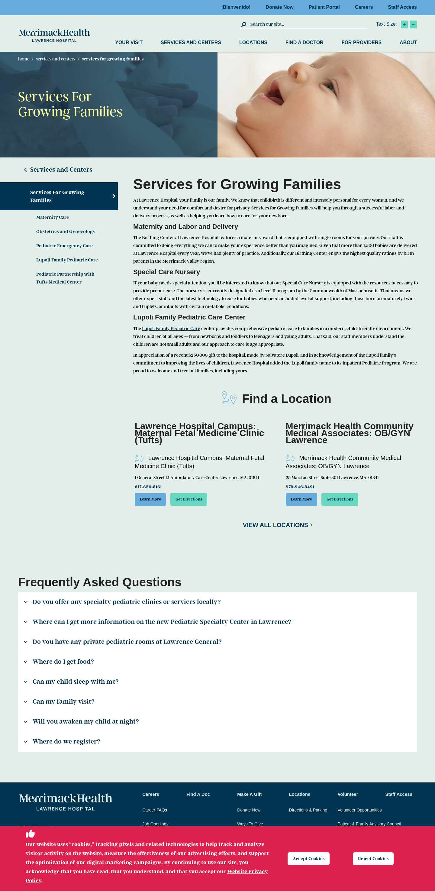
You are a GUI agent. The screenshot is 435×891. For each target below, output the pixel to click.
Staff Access (402, 7)
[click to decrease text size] (413, 24)
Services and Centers (191, 42)
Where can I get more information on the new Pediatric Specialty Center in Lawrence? (157, 623)
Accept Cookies (310, 858)
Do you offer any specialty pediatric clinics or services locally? (122, 603)
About (408, 42)
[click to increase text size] (404, 24)
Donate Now (281, 7)
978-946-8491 (300, 486)
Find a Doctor (304, 42)
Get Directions (198, 500)
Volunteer (347, 796)
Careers (366, 7)
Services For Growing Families (57, 196)
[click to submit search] (244, 24)
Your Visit (129, 42)
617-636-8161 (148, 486)
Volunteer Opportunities (359, 811)
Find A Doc (198, 796)
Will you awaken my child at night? (81, 723)
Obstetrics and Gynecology (65, 231)
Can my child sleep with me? (71, 683)
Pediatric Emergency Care (64, 245)
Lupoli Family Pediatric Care (67, 260)
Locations (253, 42)
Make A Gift (249, 796)
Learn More (153, 500)
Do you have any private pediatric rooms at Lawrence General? (123, 643)
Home (23, 59)
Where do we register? (62, 743)
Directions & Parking (308, 811)
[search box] (307, 24)
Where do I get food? (59, 663)
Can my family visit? (59, 703)
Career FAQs (154, 811)
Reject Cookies (375, 858)
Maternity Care (52, 217)
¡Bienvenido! (237, 7)
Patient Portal (326, 7)
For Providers (362, 42)
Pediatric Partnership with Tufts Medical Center (65, 278)
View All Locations (275, 526)
